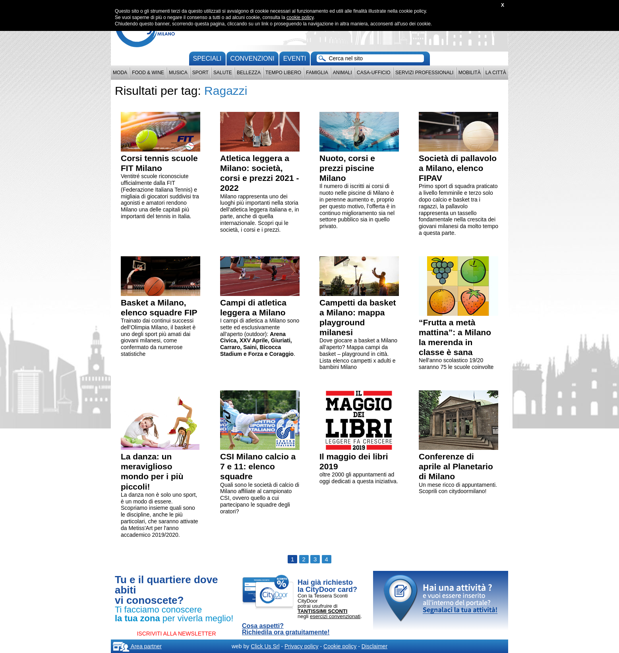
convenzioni (252, 58)
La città (496, 72)
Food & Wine (148, 72)
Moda (120, 72)
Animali (342, 72)
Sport (200, 72)
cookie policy (299, 17)
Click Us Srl (265, 646)
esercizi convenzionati (335, 616)
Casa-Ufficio (374, 72)
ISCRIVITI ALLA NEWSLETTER (176, 633)
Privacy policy (301, 646)
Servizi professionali (424, 72)
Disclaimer (374, 646)
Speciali (207, 58)
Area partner (137, 646)
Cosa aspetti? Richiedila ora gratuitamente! (286, 629)
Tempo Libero (283, 72)
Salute (222, 72)
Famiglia (317, 72)
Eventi (294, 58)
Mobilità (469, 72)
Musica (178, 72)
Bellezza (249, 72)
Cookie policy (339, 646)
